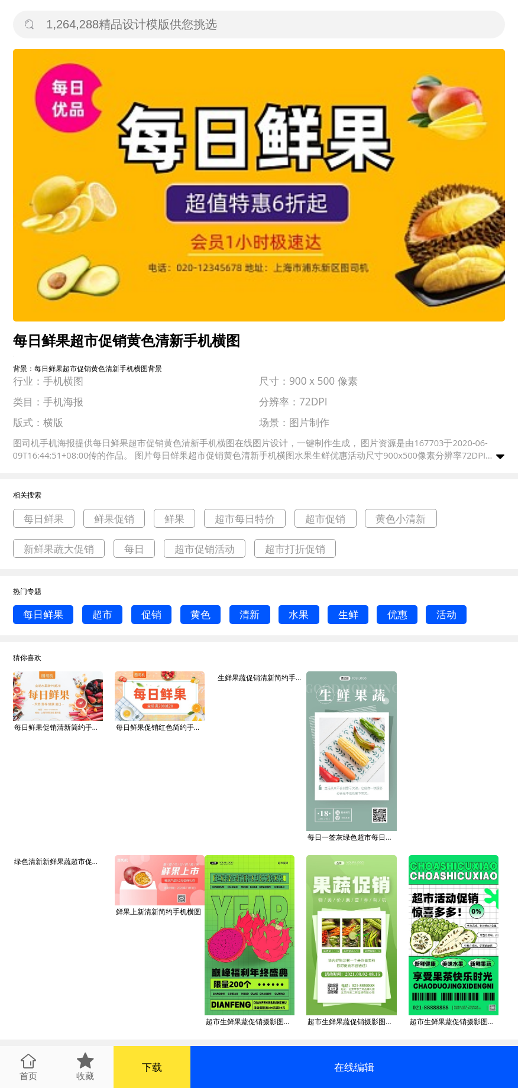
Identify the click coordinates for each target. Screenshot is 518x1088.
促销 (151, 614)
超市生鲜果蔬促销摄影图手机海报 (250, 1021)
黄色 (200, 614)
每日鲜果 (44, 518)
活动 (446, 614)
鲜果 (174, 518)
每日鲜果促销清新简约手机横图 (58, 727)
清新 (249, 614)
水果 (299, 614)
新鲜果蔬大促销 (59, 549)
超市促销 (325, 518)
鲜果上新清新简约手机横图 (158, 912)
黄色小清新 (400, 518)
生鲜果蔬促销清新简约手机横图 (262, 678)
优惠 (397, 614)
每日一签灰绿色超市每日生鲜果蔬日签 (351, 837)
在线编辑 (354, 1067)
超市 (102, 614)
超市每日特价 (245, 518)
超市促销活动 (204, 549)
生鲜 (348, 614)
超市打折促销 (295, 549)
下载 (152, 1067)
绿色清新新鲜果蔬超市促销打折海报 (58, 861)
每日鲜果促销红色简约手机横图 (160, 727)
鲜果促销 (114, 518)
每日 (134, 549)
